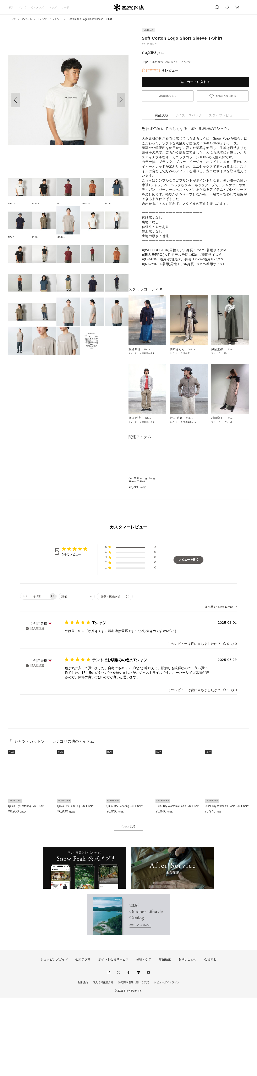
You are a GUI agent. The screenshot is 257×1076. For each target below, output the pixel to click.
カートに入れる (198, 82)
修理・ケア (144, 1037)
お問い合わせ (188, 1037)
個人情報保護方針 (103, 1060)
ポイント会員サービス (113, 1037)
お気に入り (227, 9)
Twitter (118, 1050)
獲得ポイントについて (178, 62)
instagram (108, 1050)
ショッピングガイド (54, 1037)
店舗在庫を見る (167, 95)
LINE (138, 1050)
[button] (121, 100)
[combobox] (77, 674)
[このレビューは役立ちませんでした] (232, 722)
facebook (128, 1050)
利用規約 (83, 1060)
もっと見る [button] (128, 904)
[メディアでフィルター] (115, 674)
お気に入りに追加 (226, 95)
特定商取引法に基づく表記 (133, 1060)
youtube (148, 1050)
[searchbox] (34, 674)
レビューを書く (188, 638)
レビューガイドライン (166, 1060)
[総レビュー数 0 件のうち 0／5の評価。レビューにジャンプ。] (160, 70)
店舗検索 (165, 1037)
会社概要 (210, 1037)
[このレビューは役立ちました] (224, 722)
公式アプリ (83, 1037)
